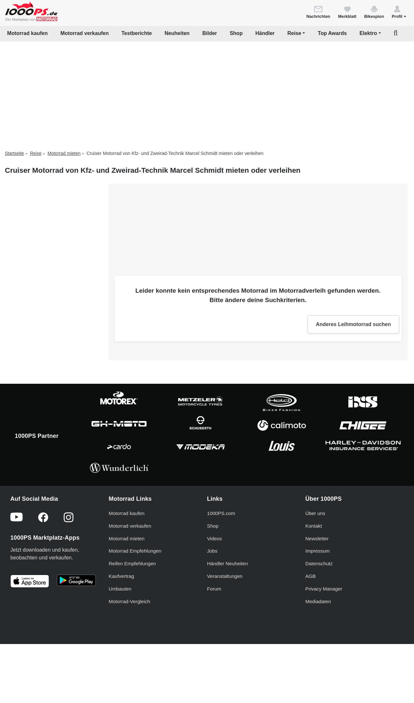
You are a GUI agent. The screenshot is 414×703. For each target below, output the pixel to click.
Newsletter (317, 538)
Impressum (317, 551)
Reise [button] (294, 33)
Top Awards (332, 33)
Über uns (315, 513)
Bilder (209, 33)
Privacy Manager (323, 589)
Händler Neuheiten (227, 563)
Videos (214, 538)
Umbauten (120, 589)
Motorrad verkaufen (84, 33)
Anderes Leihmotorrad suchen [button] (353, 324)
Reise (36, 153)
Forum (214, 589)
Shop (236, 33)
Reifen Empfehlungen (132, 563)
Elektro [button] (368, 33)
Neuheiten (177, 33)
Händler (265, 33)
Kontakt (313, 526)
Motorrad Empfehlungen (135, 551)
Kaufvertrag (121, 576)
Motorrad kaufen (27, 33)
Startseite (14, 153)
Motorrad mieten (64, 153)
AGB (310, 576)
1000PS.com (221, 513)
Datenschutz (318, 563)
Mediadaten (318, 601)
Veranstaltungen (225, 576)
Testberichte (137, 33)
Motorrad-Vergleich (129, 601)
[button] (399, 12)
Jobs (212, 551)
